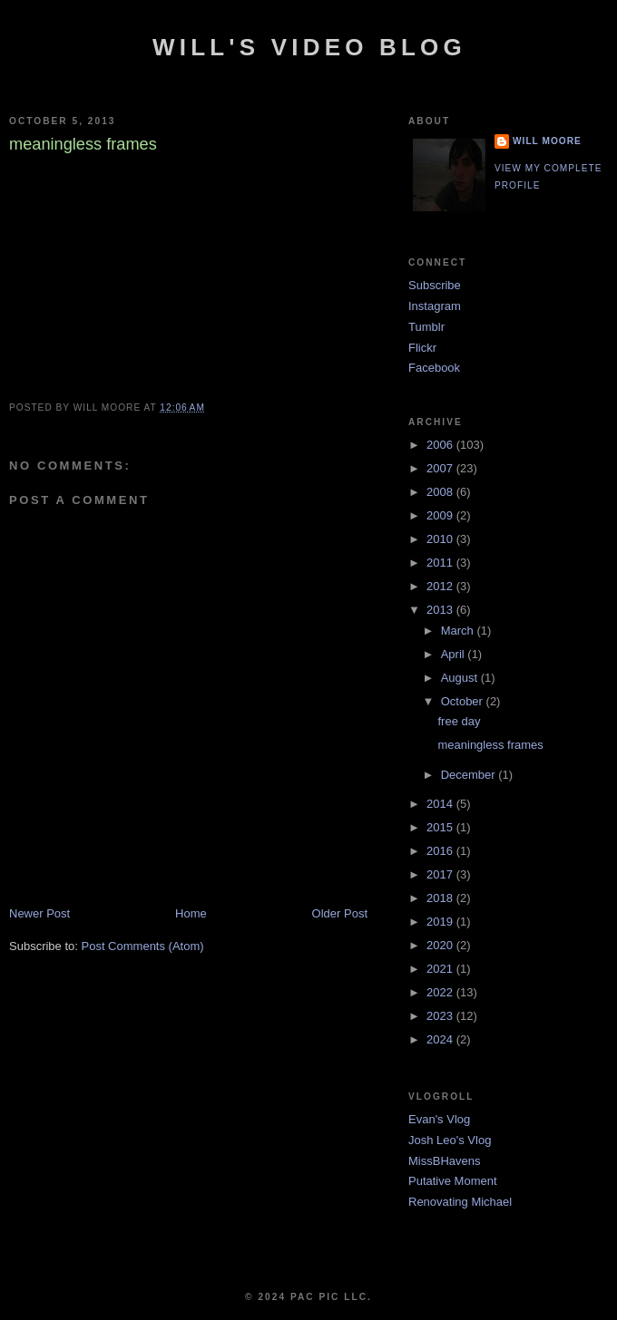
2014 (441, 803)
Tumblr (426, 327)
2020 (441, 945)
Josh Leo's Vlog (449, 1140)
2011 (441, 562)
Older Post (339, 913)
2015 (441, 827)
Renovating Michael (460, 1201)
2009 (441, 515)
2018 (441, 898)
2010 (441, 539)
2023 (441, 1016)
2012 (441, 586)
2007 (441, 468)
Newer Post (39, 913)
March (459, 630)
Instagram (434, 306)
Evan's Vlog (439, 1119)
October (463, 701)
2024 (441, 1039)
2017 (441, 874)
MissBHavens (444, 1161)
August (461, 677)
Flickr (422, 347)
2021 (441, 968)
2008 (441, 492)
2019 (441, 921)
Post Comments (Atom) (143, 946)
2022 (441, 992)
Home (191, 913)
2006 (441, 444)
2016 (441, 851)
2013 (441, 609)
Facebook (434, 367)
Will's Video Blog (309, 47)
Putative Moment (452, 1181)
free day (458, 721)
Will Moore (547, 141)
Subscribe (434, 285)
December (470, 774)
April (454, 654)
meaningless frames (490, 745)
